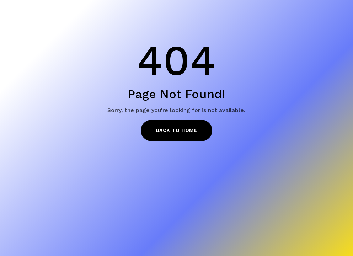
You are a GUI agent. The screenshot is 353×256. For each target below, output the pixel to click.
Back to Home (177, 130)
